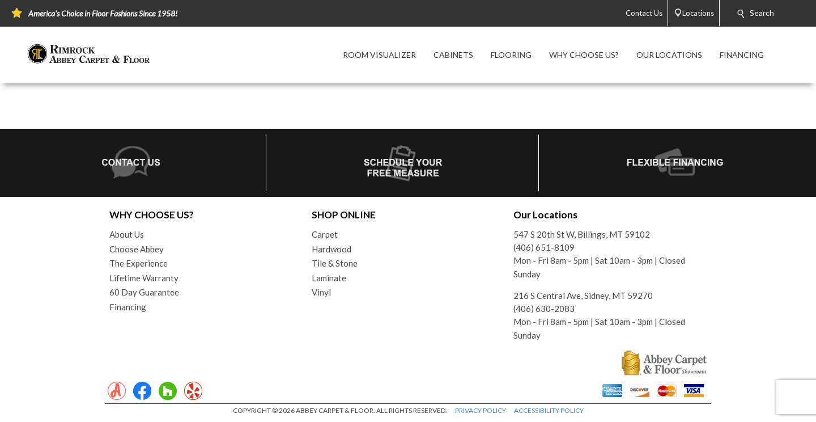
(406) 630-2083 (544, 308)
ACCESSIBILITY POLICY (549, 410)
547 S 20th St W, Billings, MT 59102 (581, 234)
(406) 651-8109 (544, 247)
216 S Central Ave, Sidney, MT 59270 (583, 295)
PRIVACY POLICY (480, 410)
